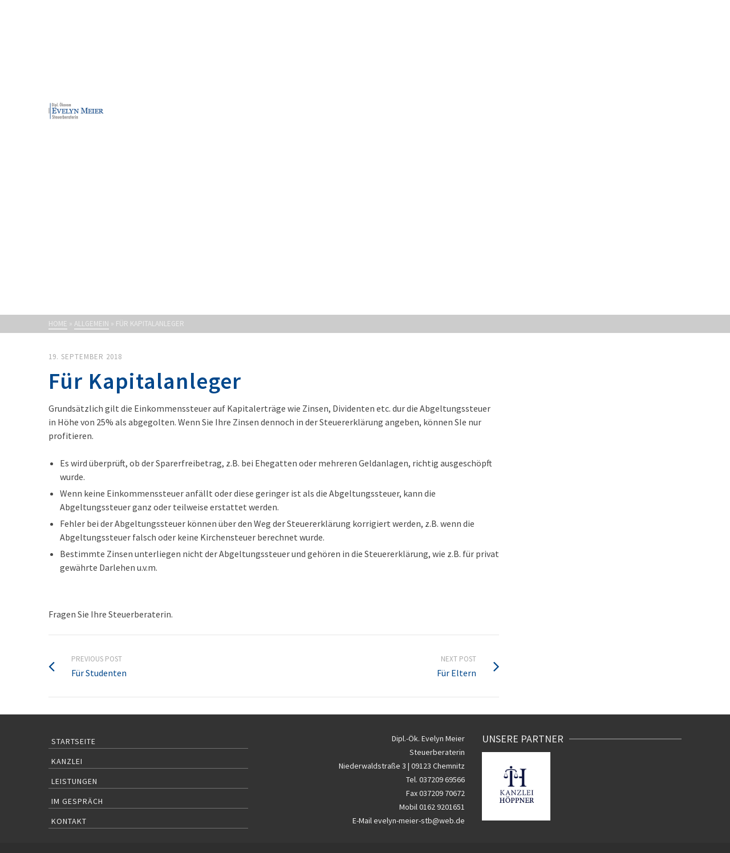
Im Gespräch (77, 801)
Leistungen (74, 781)
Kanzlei (67, 761)
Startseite (73, 741)
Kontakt (69, 821)
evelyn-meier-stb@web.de (419, 820)
